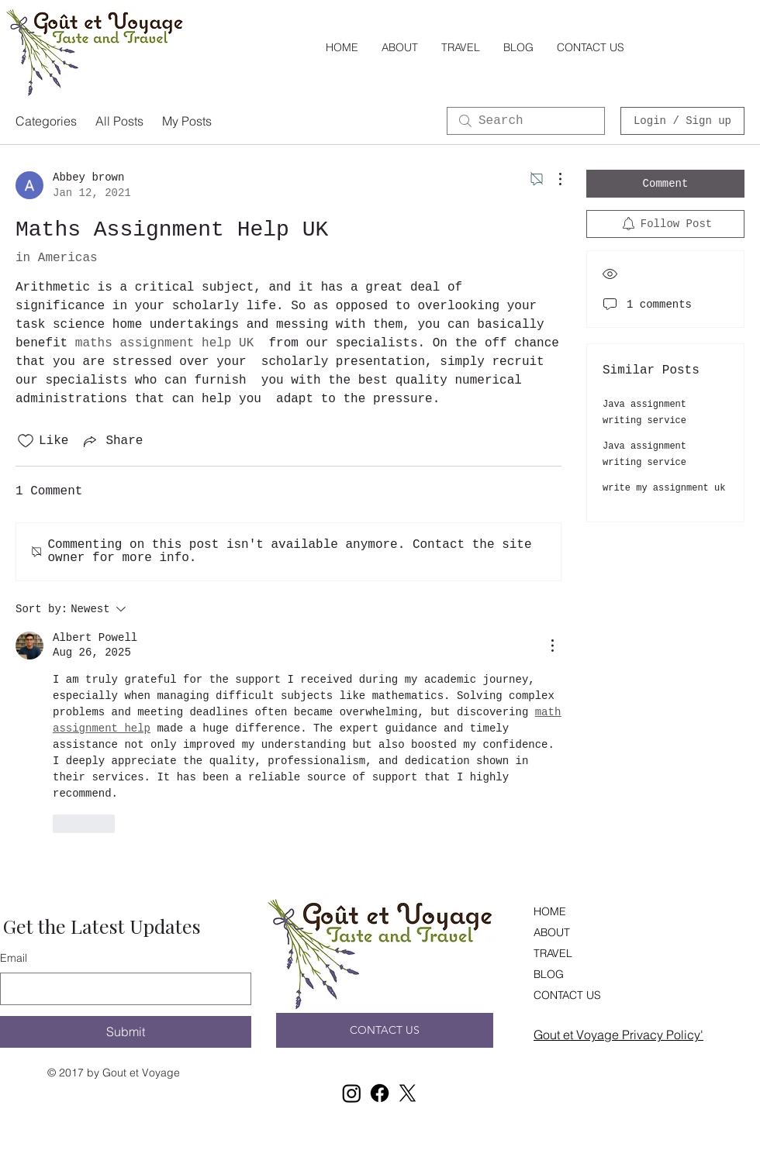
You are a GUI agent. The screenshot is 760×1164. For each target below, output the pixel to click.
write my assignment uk (664, 488)
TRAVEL (553, 953)
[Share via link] (112, 441)
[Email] (121, 988)
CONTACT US (567, 995)
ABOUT (552, 932)
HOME (550, 911)
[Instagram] (352, 1093)
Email (13, 958)
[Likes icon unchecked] (26, 441)
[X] (408, 1093)
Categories (46, 121)
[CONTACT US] (384, 1030)
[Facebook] (380, 1093)
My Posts (187, 121)
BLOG (549, 974)
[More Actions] (552, 179)
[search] (526, 121)
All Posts (119, 121)
